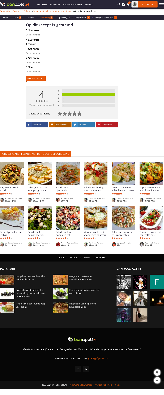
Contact (61, 257)
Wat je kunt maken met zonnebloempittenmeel (80, 278)
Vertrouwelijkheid (103, 384)
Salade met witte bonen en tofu (65, 233)
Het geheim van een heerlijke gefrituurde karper (30, 278)
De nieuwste (100, 257)
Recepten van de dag (106, 17)
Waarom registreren (80, 257)
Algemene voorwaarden (81, 384)
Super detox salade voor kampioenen (150, 189)
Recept (5, 17)
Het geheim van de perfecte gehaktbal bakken (82, 305)
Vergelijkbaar (82, 17)
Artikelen (55, 4)
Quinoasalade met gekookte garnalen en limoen (123, 189)
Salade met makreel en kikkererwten (122, 233)
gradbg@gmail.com (98, 358)
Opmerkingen (64, 17)
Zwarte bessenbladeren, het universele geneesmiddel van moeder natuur (30, 293)
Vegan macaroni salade (9, 189)
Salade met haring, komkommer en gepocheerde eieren (95, 189)
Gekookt (30, 17)
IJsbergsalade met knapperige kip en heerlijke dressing (37, 189)
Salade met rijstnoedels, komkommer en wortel (64, 189)
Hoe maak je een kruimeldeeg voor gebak (30, 305)
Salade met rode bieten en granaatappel (52, 11)
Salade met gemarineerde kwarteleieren (35, 233)
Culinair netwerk (72, 4)
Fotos (17, 17)
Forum (89, 4)
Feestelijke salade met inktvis (12, 233)
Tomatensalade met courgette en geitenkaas (150, 233)
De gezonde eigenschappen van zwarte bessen (84, 291)
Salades (27, 11)
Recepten (42, 4)
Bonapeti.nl (5, 11)
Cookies (119, 384)
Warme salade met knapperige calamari (95, 233)
